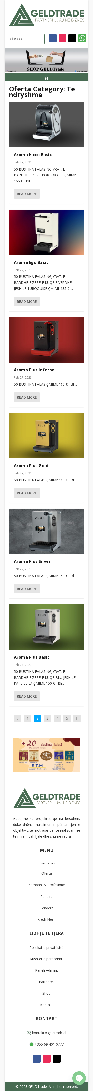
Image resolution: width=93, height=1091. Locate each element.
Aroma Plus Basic (32, 657)
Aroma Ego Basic (31, 262)
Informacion (46, 863)
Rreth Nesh (46, 919)
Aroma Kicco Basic (33, 154)
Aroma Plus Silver (32, 561)
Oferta (46, 873)
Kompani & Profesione (46, 884)
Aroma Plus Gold (31, 465)
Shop (46, 993)
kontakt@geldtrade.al (46, 1032)
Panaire (46, 896)
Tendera (46, 908)
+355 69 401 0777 (46, 1044)
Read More (27, 193)
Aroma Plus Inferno (34, 370)
